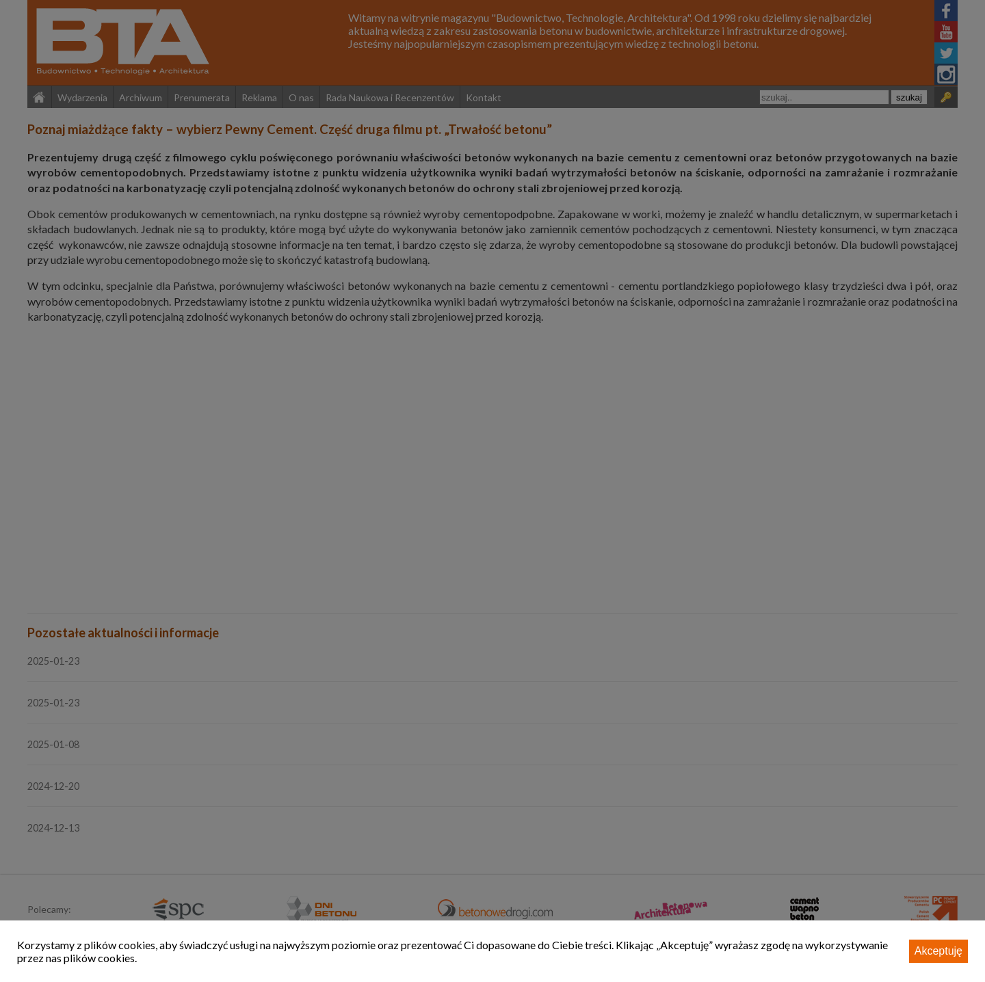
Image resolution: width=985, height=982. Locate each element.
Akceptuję (938, 951)
